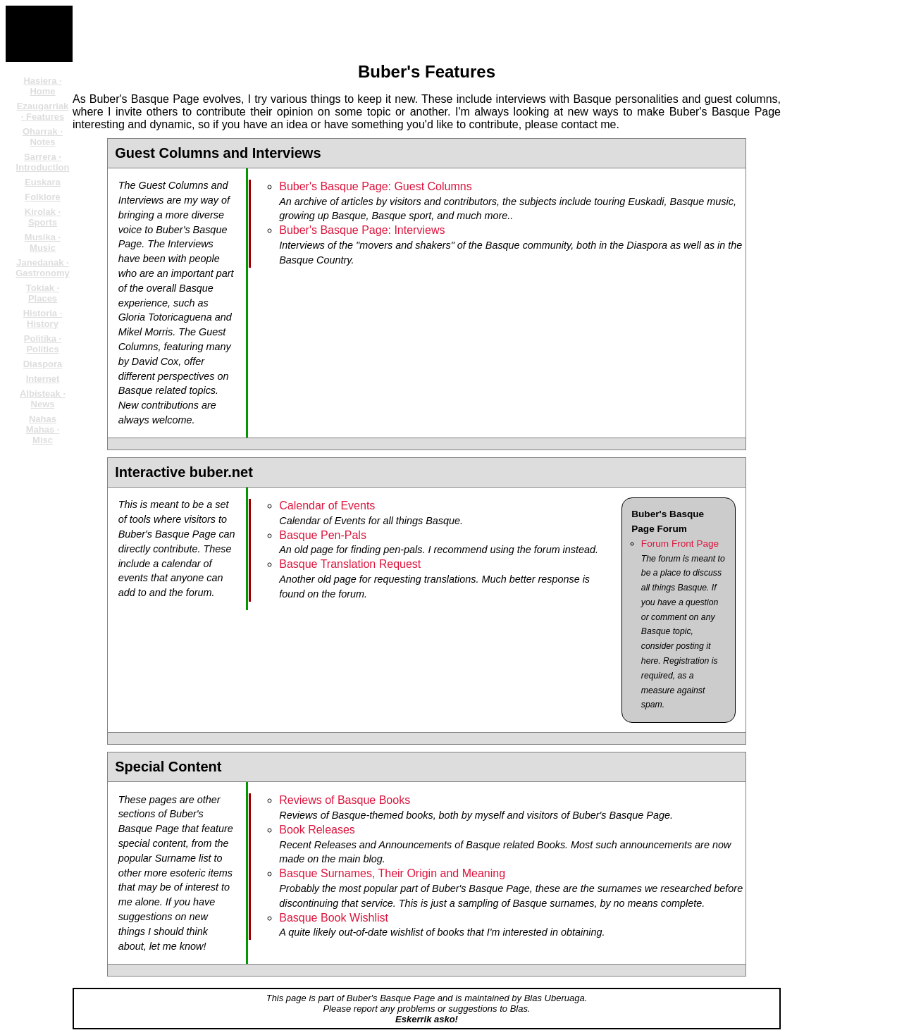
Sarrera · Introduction (43, 162)
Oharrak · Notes (43, 136)
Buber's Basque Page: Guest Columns (375, 186)
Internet (43, 378)
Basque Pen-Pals (322, 535)
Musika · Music (43, 242)
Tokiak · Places (42, 293)
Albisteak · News (43, 398)
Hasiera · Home (42, 86)
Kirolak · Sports (43, 217)
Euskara (43, 182)
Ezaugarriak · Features (43, 111)
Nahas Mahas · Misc (43, 429)
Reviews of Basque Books (344, 800)
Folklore (43, 197)
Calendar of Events (327, 506)
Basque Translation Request (350, 564)
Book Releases (317, 830)
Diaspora (43, 364)
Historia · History (43, 318)
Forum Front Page (680, 543)
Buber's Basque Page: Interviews (362, 230)
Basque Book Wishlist (333, 918)
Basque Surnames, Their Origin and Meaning (392, 873)
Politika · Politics (42, 343)
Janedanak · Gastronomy (43, 267)
